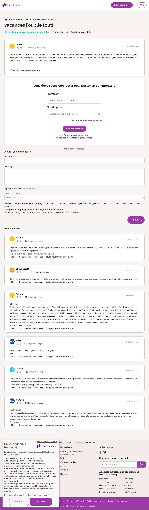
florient (20, 44)
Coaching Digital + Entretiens (71, 451)
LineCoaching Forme (107, 489)
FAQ (62, 458)
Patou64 (20, 368)
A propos (124, 501)
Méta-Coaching (130, 492)
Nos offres (66, 447)
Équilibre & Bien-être (107, 492)
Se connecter (25, 257)
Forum (63, 467)
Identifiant (53, 93)
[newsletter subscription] (141, 464)
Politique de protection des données (103, 501)
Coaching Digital (67, 455)
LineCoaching (105, 479)
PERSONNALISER (19, 502)
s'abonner (61, 138)
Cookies (70, 501)
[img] (99, 114)
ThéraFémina (129, 489)
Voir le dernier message (74, 149)
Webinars (64, 470)
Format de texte (12, 193)
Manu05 (20, 400)
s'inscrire (39, 257)
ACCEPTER (41, 502)
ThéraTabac (128, 479)
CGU (83, 501)
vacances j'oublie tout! (85, 442)
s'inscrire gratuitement (81, 138)
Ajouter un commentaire (28, 70)
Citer (13, 70)
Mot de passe (55, 107)
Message (8, 166)
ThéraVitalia (128, 482)
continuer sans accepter (47, 442)
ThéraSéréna (104, 482)
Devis (63, 474)
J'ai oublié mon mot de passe (87, 121)
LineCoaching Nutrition (108, 485)
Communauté (68, 462)
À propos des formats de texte (19, 188)
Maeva (19, 340)
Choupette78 (22, 269)
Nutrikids (127, 485)
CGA (77, 501)
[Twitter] (105, 452)
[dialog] (31, 473)
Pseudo (8, 156)
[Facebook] (100, 452)
